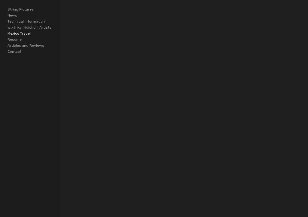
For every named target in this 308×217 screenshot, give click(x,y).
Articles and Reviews (26, 45)
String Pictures (21, 9)
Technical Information (26, 21)
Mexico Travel (19, 33)
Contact (14, 51)
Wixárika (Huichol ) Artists (29, 27)
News (12, 15)
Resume (15, 39)
